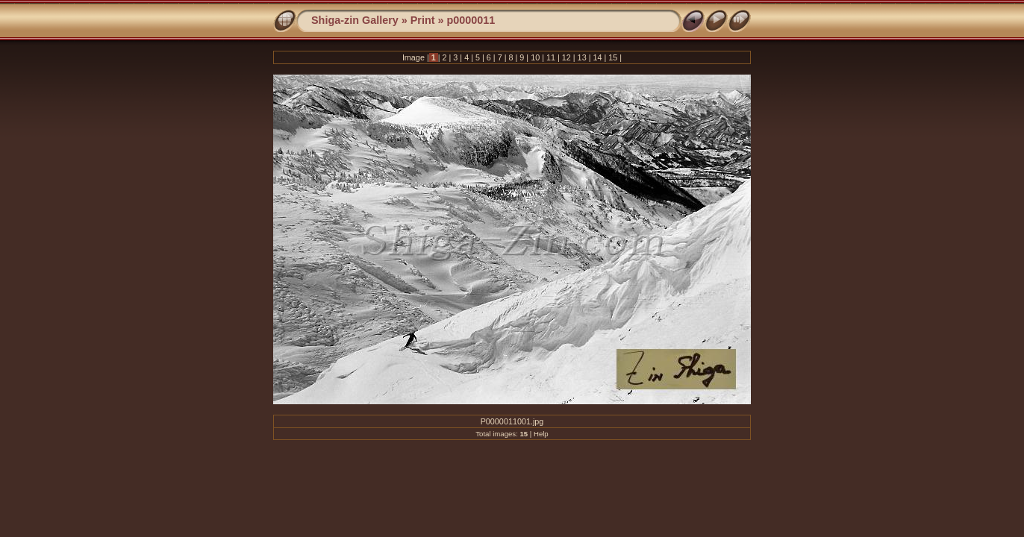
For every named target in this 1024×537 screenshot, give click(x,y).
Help (541, 434)
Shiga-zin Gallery (355, 20)
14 (597, 57)
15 (612, 57)
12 (566, 57)
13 (582, 57)
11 (551, 57)
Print (422, 20)
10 (535, 57)
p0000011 (471, 20)
